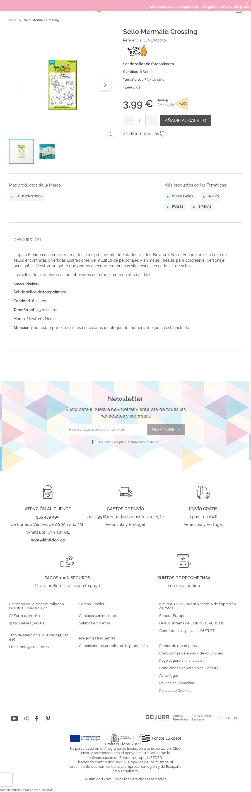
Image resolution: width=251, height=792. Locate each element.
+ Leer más (131, 87)
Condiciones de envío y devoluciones (191, 653)
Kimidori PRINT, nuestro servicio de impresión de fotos (197, 606)
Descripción (27, 239)
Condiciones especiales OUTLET (187, 631)
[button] (110, 135)
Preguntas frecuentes (97, 638)
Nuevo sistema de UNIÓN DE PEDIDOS (191, 623)
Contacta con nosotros (98, 616)
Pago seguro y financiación (182, 661)
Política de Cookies (175, 691)
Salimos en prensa (94, 623)
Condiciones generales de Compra (188, 668)
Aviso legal (168, 676)
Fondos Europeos (174, 616)
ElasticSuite (47, 790)
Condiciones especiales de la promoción (114, 646)
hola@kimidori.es (34, 647)
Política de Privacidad (177, 683)
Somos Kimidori (92, 604)
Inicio (12, 20)
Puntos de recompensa (179, 646)
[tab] (124, 239)
